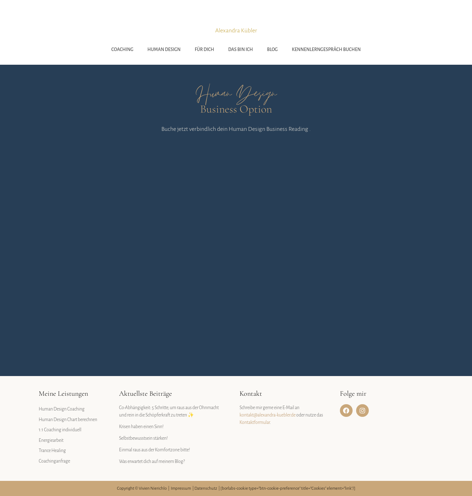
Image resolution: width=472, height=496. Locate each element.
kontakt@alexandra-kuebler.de (268, 415)
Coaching (122, 49)
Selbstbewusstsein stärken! (143, 438)
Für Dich (204, 49)
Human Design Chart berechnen (68, 419)
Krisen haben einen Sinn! (141, 426)
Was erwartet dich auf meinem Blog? (152, 461)
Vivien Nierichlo (153, 488)
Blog (272, 49)
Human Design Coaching (62, 409)
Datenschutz (205, 488)
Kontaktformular (255, 422)
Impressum (181, 488)
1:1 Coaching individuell (60, 429)
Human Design (164, 49)
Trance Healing (52, 450)
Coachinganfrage (54, 461)
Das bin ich (240, 49)
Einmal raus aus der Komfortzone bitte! (154, 449)
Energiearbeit (51, 440)
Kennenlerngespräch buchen (326, 49)
